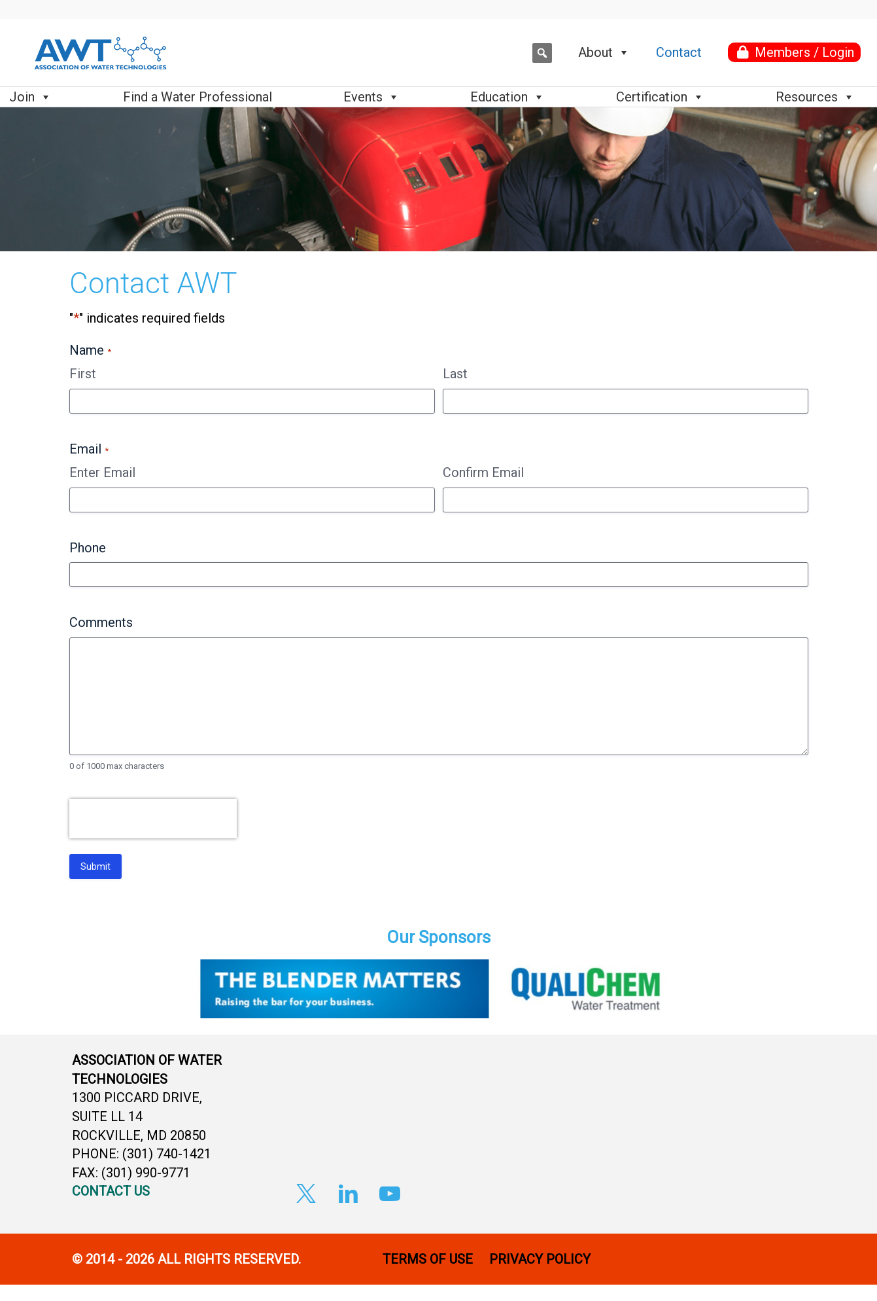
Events (371, 97)
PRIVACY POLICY (541, 1259)
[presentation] (153, 824)
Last (455, 374)
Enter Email (102, 472)
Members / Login (804, 52)
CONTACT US (111, 1191)
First (82, 374)
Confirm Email (483, 472)
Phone (87, 548)
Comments (101, 622)
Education (507, 97)
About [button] (604, 52)
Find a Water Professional (197, 97)
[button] (542, 53)
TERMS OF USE (428, 1259)
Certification (660, 97)
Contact (679, 52)
